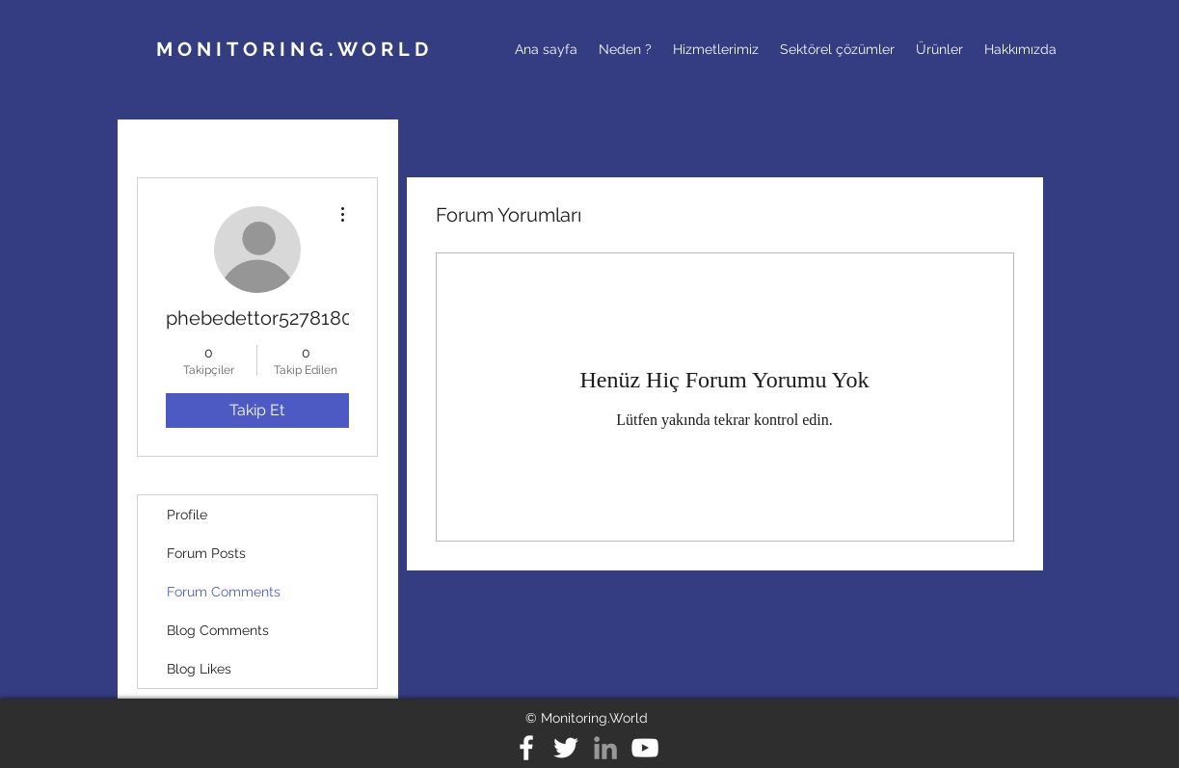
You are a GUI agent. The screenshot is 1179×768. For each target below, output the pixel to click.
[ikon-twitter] (565, 747)
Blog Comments (218, 630)
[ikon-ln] (605, 747)
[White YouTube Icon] (645, 747)
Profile (187, 514)
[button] (625, 49)
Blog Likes (199, 668)
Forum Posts (206, 553)
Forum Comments (224, 591)
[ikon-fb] (526, 747)
